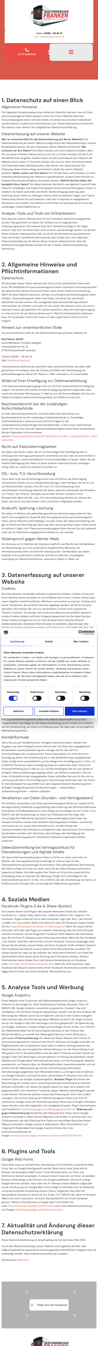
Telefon (49, 33)
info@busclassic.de (18, 360)
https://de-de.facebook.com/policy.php (31, 964)
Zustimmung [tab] (17, 641)
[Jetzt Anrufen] (27, 50)
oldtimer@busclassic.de (52, 36)
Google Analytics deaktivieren (42, 1124)
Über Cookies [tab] (80, 641)
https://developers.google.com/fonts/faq (31, 1206)
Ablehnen (18, 711)
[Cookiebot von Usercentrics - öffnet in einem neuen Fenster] (80, 632)
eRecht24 (22, 1260)
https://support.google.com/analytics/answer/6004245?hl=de (46, 1135)
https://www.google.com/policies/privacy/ (39, 1209)
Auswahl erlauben (49, 711)
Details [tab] (49, 641)
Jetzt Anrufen (27, 54)
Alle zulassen (79, 711)
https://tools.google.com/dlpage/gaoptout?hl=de (47, 1109)
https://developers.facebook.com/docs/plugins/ (38, 926)
